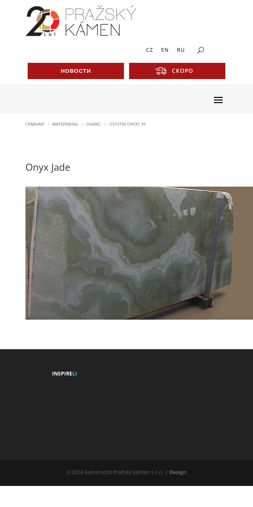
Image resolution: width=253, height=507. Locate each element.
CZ (149, 50)
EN (165, 50)
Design (177, 472)
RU (181, 50)
